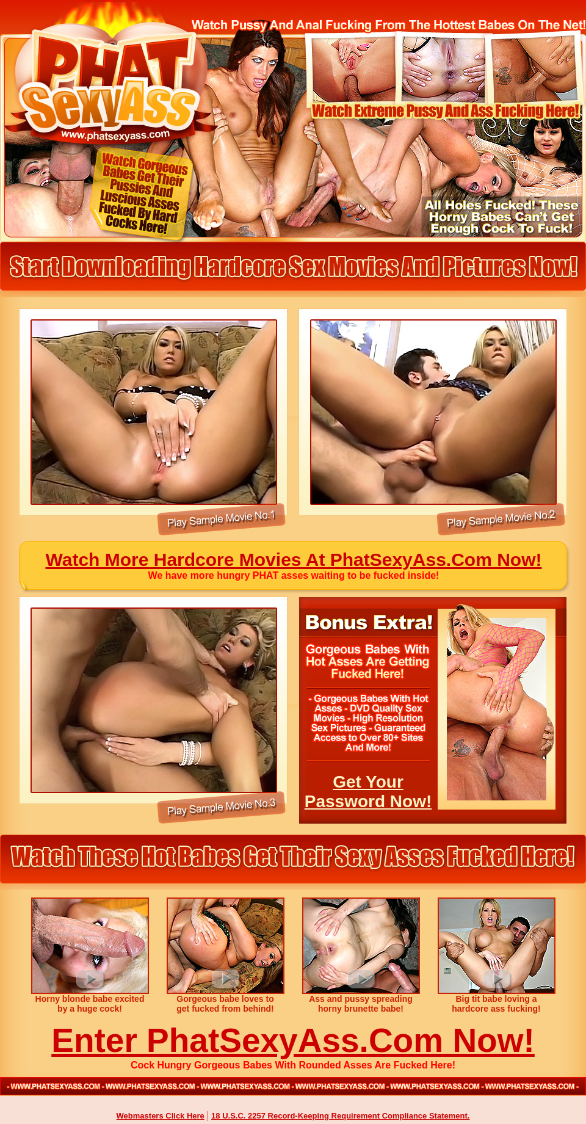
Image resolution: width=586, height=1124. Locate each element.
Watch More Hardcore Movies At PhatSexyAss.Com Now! (294, 559)
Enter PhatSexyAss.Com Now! (293, 1040)
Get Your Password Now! (368, 791)
